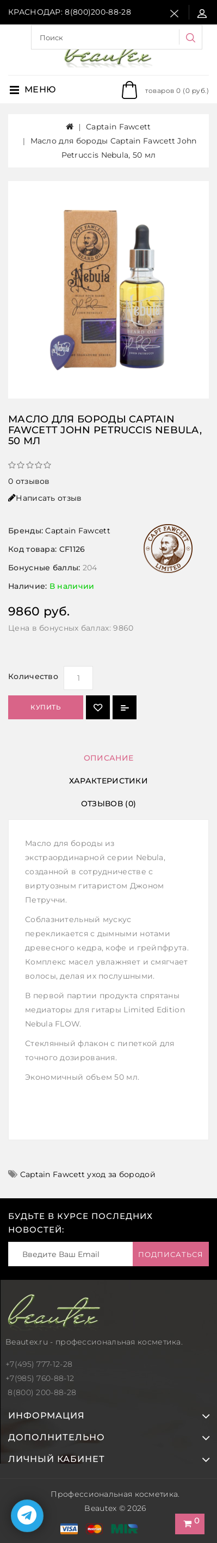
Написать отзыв (45, 498)
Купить (45, 707)
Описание (108, 758)
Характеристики (108, 781)
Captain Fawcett (118, 127)
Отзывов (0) (108, 803)
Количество (33, 676)
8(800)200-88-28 (98, 12)
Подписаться (170, 1254)
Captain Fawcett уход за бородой (88, 1174)
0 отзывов (29, 481)
